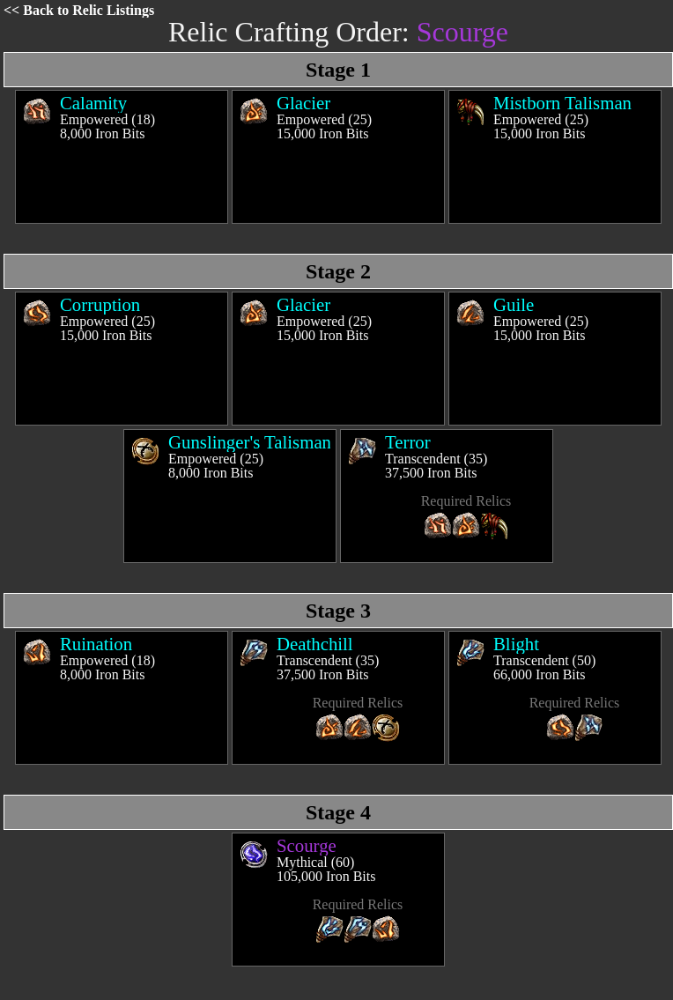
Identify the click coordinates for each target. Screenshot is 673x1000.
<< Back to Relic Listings (79, 10)
